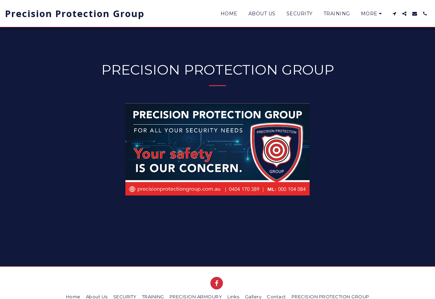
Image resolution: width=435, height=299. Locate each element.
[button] (394, 13)
